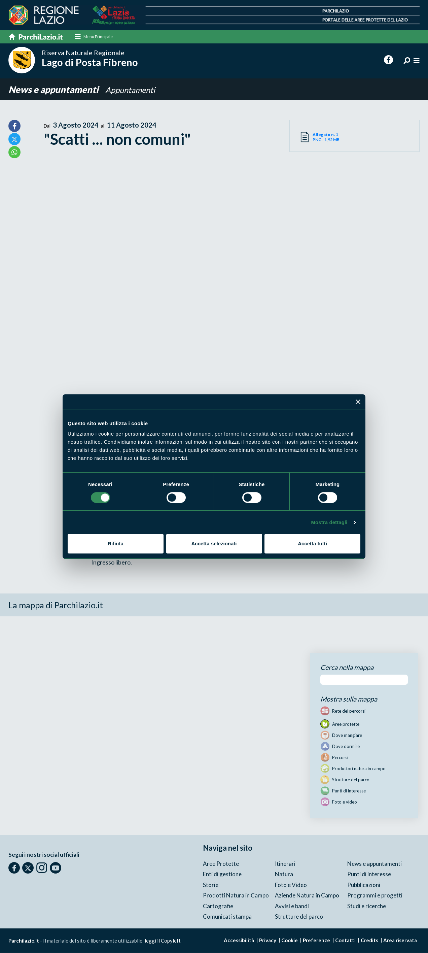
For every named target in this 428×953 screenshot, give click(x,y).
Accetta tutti (312, 543)
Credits (369, 940)
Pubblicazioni (363, 884)
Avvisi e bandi (292, 906)
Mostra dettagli (329, 522)
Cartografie (218, 906)
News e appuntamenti (55, 89)
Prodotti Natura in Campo (236, 895)
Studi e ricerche (366, 906)
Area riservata (400, 940)
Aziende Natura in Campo (307, 895)
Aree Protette (221, 863)
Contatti (345, 940)
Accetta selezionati (214, 543)
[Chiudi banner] (358, 401)
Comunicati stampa (227, 916)
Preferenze (316, 940)
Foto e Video (291, 884)
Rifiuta (115, 543)
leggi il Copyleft (163, 941)
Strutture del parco (299, 916)
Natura (284, 874)
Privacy (267, 940)
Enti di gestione (222, 874)
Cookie (289, 940)
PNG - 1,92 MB (334, 137)
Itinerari (285, 863)
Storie (210, 884)
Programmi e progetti (374, 895)
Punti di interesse (369, 874)
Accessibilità (239, 940)
